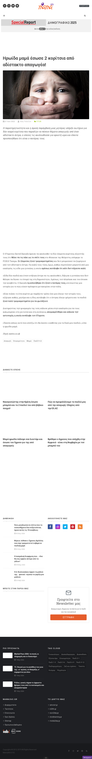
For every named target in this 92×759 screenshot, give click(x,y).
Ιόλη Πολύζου (24, 121)
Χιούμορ (52, 670)
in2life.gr (53, 709)
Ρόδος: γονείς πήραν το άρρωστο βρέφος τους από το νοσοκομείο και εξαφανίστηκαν (29, 685)
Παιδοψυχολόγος (55, 666)
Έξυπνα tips (53, 658)
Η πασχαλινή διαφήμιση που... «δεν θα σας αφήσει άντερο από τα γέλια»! (28, 558)
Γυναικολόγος (54, 654)
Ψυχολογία (61, 670)
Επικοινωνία (10, 713)
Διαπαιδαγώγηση (68, 654)
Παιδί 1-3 (52, 662)
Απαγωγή (7, 341)
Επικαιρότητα (18, 341)
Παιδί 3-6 (61, 662)
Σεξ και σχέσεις (70, 666)
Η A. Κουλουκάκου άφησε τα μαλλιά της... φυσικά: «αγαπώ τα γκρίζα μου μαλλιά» (29, 574)
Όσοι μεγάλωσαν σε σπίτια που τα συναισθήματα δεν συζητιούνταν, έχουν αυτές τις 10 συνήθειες (28, 527)
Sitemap (8, 721)
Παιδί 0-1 (76, 658)
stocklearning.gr (56, 717)
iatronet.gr (54, 705)
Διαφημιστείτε (10, 705)
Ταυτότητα (9, 709)
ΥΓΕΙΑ (38, 121)
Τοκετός (81, 666)
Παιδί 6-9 (70, 662)
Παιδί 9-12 (38, 341)
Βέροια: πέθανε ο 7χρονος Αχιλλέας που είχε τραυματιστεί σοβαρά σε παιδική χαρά (28, 543)
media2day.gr (55, 721)
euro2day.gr (54, 713)
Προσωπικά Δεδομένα (13, 725)
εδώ (42, 29)
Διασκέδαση (81, 654)
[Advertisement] (46, 476)
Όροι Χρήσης (10, 717)
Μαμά (29, 341)
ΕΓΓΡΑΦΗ (68, 617)
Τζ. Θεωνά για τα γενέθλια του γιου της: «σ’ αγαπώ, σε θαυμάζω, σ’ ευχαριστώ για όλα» (28, 669)
